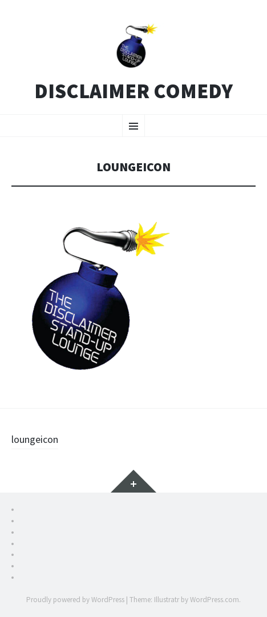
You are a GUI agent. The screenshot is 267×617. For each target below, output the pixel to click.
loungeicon (34, 439)
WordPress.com (214, 599)
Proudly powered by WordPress (75, 599)
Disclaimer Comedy (133, 91)
